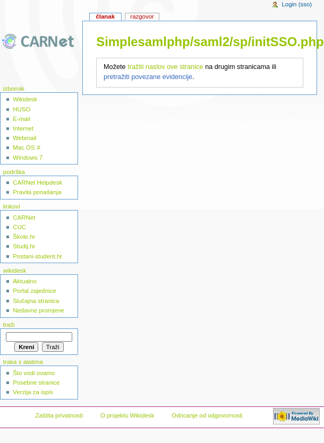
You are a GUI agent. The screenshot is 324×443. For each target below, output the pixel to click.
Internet (23, 128)
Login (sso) (297, 4)
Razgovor (142, 16)
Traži (9, 325)
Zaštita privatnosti (59, 415)
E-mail (21, 119)
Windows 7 (27, 157)
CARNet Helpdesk (37, 182)
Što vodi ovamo (34, 373)
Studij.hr (24, 246)
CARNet (24, 217)
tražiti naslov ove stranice (165, 67)
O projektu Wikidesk (127, 415)
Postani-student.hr (37, 256)
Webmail (24, 138)
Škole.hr (24, 236)
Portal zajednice (34, 291)
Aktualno (25, 281)
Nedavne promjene (38, 310)
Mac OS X (26, 147)
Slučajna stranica (36, 301)
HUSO (21, 109)
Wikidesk (25, 99)
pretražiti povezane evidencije (148, 77)
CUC (19, 227)
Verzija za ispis (33, 392)
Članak (105, 16)
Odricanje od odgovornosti (207, 415)
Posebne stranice (36, 382)
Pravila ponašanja (37, 192)
